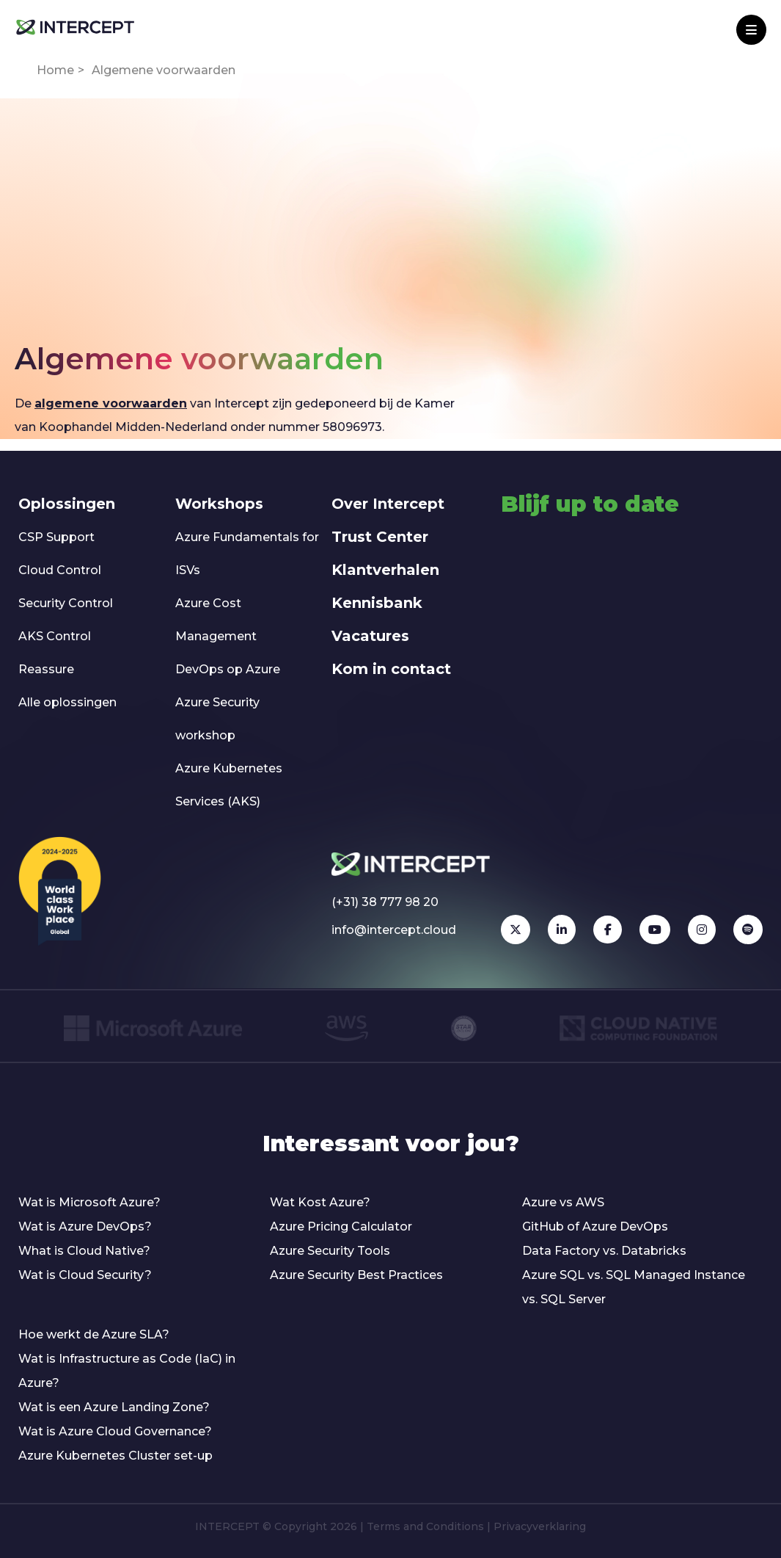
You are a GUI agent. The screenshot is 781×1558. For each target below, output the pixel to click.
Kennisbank (376, 603)
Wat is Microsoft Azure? (89, 1202)
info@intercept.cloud (393, 930)
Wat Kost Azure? (320, 1202)
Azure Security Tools (330, 1251)
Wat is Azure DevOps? (85, 1226)
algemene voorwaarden (110, 403)
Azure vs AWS (563, 1202)
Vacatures (370, 636)
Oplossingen (66, 503)
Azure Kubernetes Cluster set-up (115, 1456)
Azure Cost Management (216, 619)
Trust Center (379, 537)
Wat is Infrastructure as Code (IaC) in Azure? (126, 1371)
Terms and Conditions (425, 1526)
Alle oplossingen (67, 702)
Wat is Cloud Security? (85, 1275)
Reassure (46, 669)
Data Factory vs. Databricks (604, 1251)
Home (55, 70)
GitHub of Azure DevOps (595, 1226)
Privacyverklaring (540, 1526)
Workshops (219, 503)
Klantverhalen (385, 570)
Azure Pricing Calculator (341, 1226)
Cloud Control (59, 570)
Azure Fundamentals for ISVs (247, 553)
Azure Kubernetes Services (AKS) (228, 784)
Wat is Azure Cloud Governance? (115, 1431)
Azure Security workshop (217, 718)
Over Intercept (387, 503)
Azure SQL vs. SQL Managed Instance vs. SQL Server (633, 1287)
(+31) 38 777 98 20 (385, 902)
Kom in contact (391, 669)
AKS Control (54, 636)
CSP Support (56, 537)
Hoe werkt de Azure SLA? (93, 1334)
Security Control (65, 603)
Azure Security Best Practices (356, 1275)
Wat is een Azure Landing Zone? (114, 1407)
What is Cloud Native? (84, 1251)
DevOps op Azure (227, 669)
